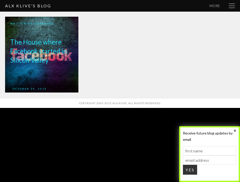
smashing (44, 23)
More (215, 6)
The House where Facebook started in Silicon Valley (38, 51)
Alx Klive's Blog (28, 5)
